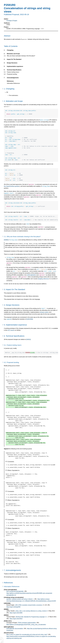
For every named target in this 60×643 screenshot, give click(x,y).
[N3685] (6, 239)
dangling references (43, 278)
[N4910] (28, 339)
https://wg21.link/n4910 (16, 618)
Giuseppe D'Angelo (11, 20)
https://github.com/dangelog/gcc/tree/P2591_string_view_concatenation (26, 624)
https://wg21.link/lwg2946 (13, 607)
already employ (44, 312)
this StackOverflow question (11, 186)
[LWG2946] (30, 319)
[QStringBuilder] (31, 275)
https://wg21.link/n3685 (16, 612)
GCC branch (11, 330)
